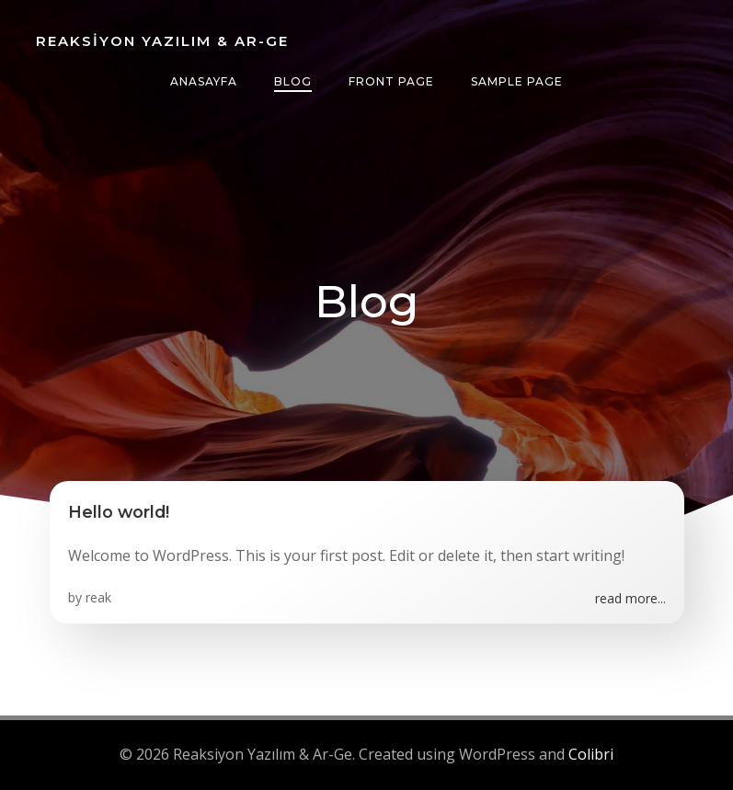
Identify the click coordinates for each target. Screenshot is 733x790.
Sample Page (517, 81)
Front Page (391, 81)
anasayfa (203, 81)
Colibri (590, 754)
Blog (293, 81)
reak (98, 597)
